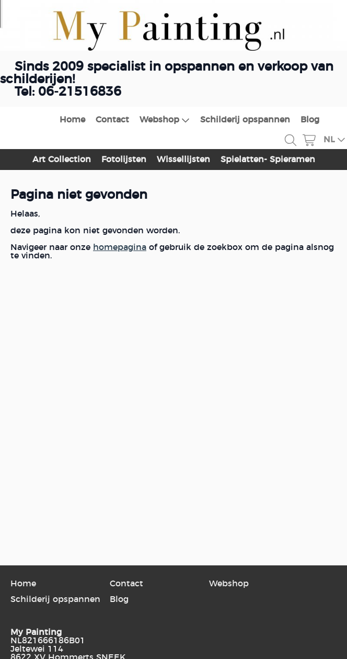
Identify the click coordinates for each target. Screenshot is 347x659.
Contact (112, 120)
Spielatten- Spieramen (268, 159)
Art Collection (61, 159)
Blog (309, 120)
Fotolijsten (123, 159)
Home (72, 120)
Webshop (165, 120)
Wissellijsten (183, 159)
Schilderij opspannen (245, 120)
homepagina (119, 247)
